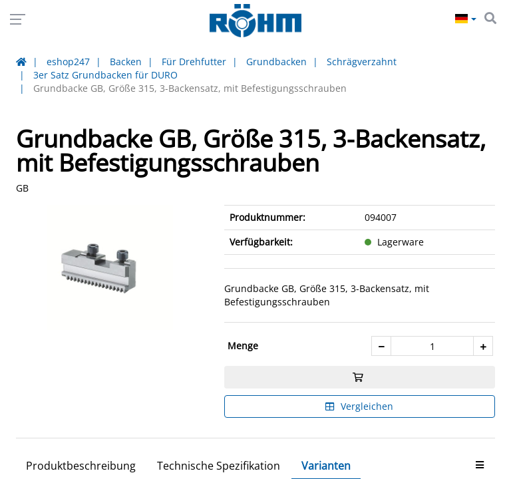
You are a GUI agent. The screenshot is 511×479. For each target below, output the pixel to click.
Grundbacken (276, 61)
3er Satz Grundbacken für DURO (105, 75)
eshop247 (68, 61)
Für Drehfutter (194, 61)
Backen (126, 61)
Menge (243, 345)
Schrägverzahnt (362, 61)
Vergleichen (359, 406)
